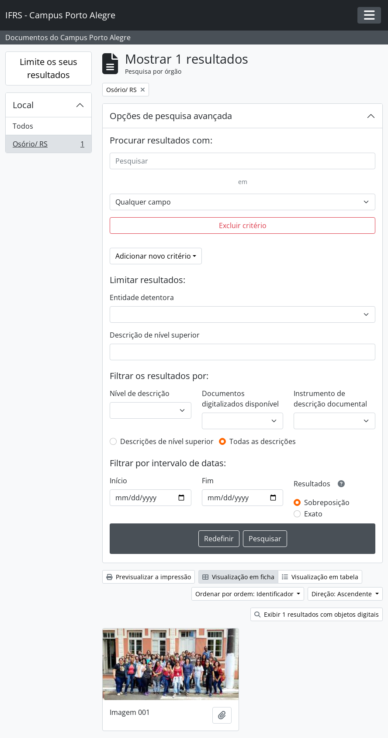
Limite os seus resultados (48, 68)
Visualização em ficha (238, 577)
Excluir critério (243, 225)
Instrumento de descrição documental (330, 399)
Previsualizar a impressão (148, 577)
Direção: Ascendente (343, 594)
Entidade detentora (142, 297)
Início (118, 480)
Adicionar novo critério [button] (153, 256)
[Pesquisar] (242, 161)
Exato (313, 514)
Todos (23, 126)
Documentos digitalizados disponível (240, 399)
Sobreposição (327, 502)
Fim (208, 480)
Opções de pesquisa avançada (171, 116)
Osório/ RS (48, 146)
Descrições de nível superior (167, 441)
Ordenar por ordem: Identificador (245, 594)
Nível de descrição (140, 393)
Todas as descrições (262, 441)
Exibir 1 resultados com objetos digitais (316, 614)
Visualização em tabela (320, 577)
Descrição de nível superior (155, 335)
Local (23, 105)
